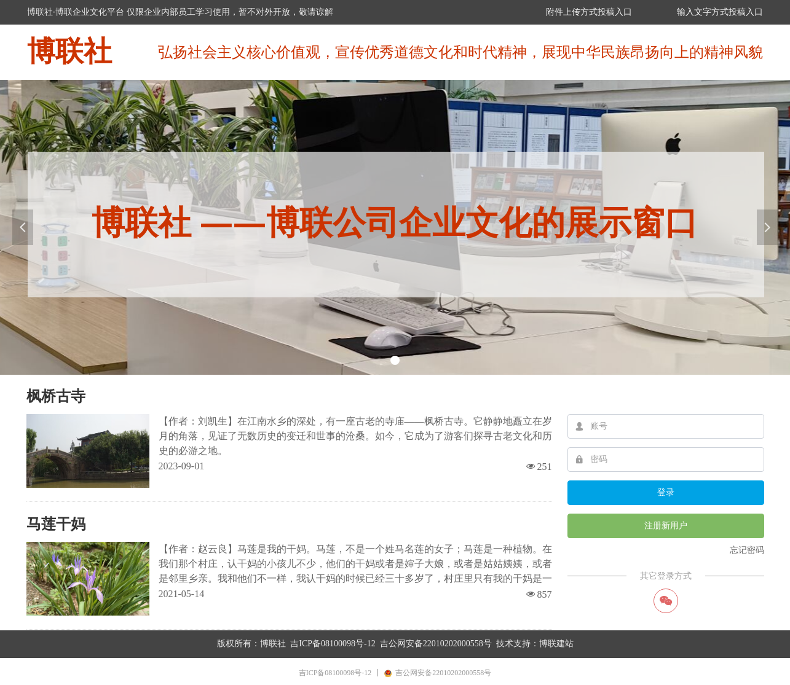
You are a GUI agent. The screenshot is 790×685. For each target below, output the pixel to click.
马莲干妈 (55, 524)
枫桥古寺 (55, 396)
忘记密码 (747, 550)
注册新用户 (665, 525)
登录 (665, 492)
